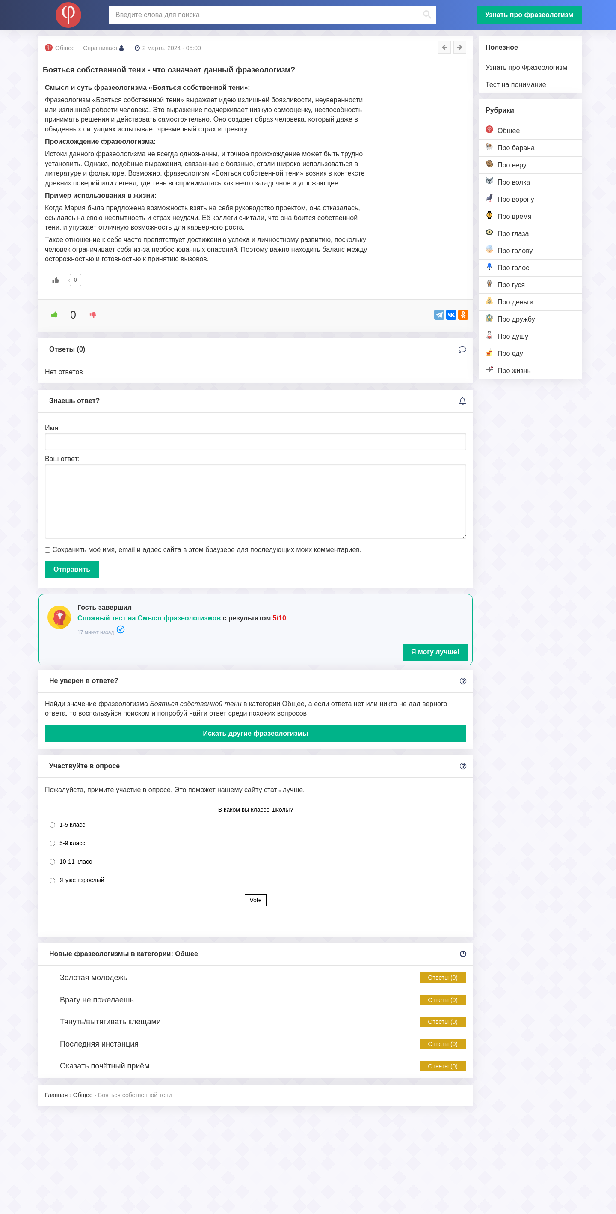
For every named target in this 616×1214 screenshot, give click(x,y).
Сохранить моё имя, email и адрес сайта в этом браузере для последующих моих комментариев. (206, 549)
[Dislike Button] (89, 314)
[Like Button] (55, 280)
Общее (503, 129)
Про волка (508, 181)
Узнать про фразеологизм (529, 14)
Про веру (506, 164)
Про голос (507, 266)
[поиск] (271, 15)
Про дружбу (510, 318)
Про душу (507, 335)
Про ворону (510, 198)
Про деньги (509, 301)
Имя (51, 428)
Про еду (504, 352)
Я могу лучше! (435, 652)
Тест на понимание (516, 84)
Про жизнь (508, 369)
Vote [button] (255, 900)
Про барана (510, 147)
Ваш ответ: (62, 458)
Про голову (509, 249)
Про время (509, 215)
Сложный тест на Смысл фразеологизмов (149, 618)
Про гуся (505, 284)
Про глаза (507, 232)
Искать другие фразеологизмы (255, 733)
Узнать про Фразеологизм (526, 67)
